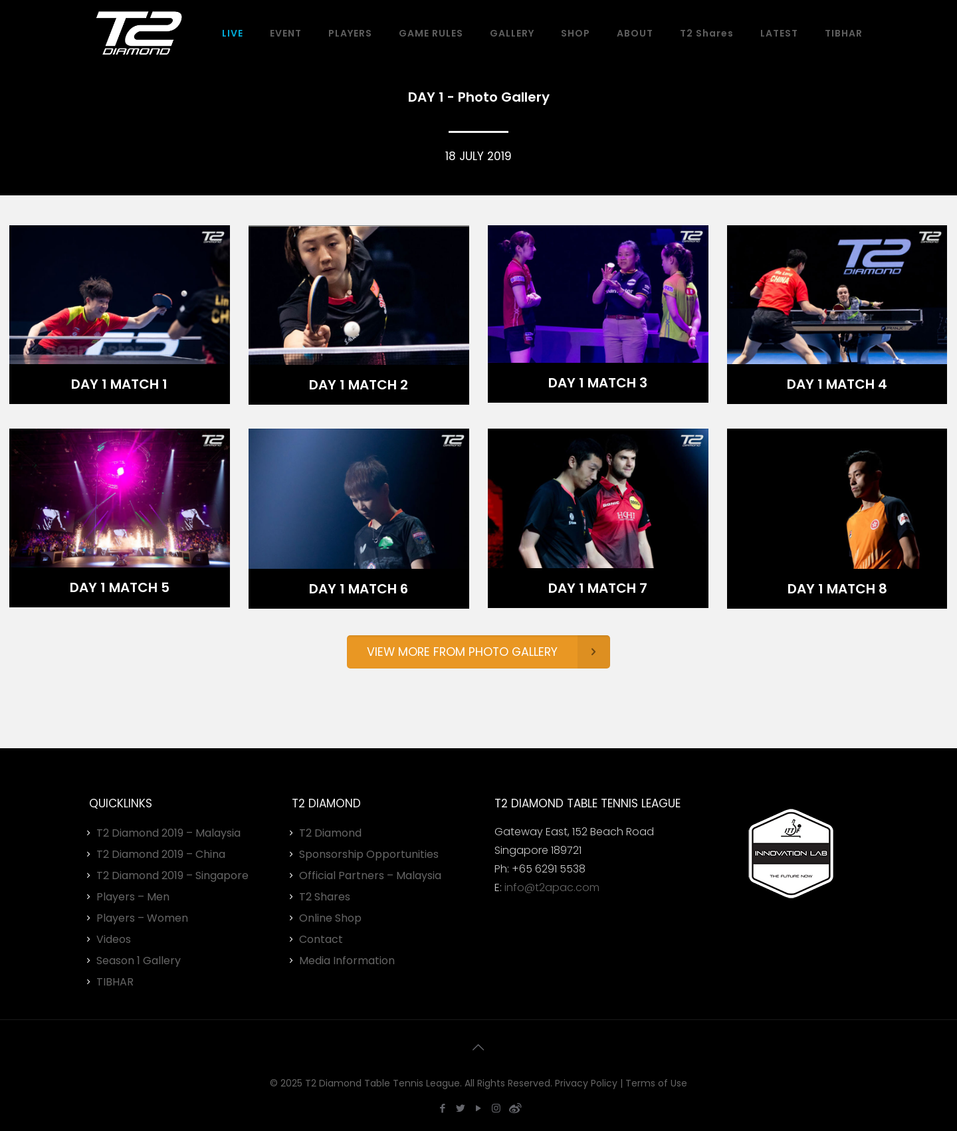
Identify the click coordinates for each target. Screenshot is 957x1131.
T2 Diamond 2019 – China (160, 854)
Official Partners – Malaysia (370, 875)
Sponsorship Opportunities (369, 854)
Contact (321, 939)
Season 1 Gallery (138, 960)
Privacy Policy (586, 1083)
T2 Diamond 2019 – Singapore (172, 875)
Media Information (347, 960)
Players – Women (142, 918)
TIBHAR (115, 981)
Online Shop (330, 918)
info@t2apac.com (551, 887)
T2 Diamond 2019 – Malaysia (168, 833)
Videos (113, 939)
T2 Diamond (330, 833)
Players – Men (132, 896)
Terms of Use (656, 1083)
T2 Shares (324, 896)
